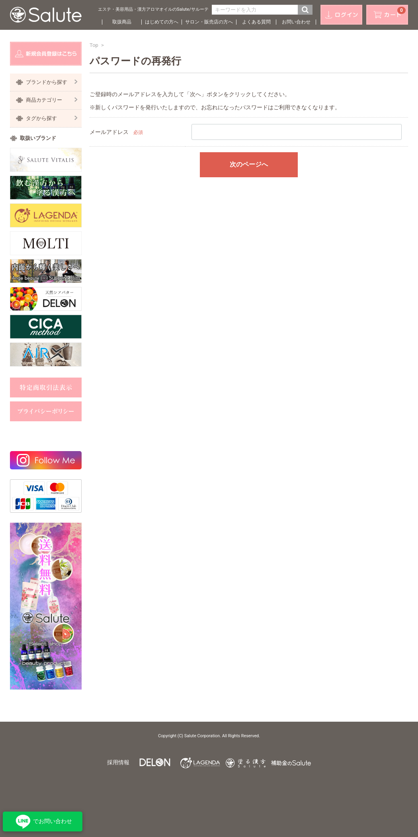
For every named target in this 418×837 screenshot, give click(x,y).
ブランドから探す (52, 82)
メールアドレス (109, 132)
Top (94, 45)
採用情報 (118, 762)
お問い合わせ (296, 22)
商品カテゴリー (52, 100)
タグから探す (52, 118)
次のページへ (249, 164)
